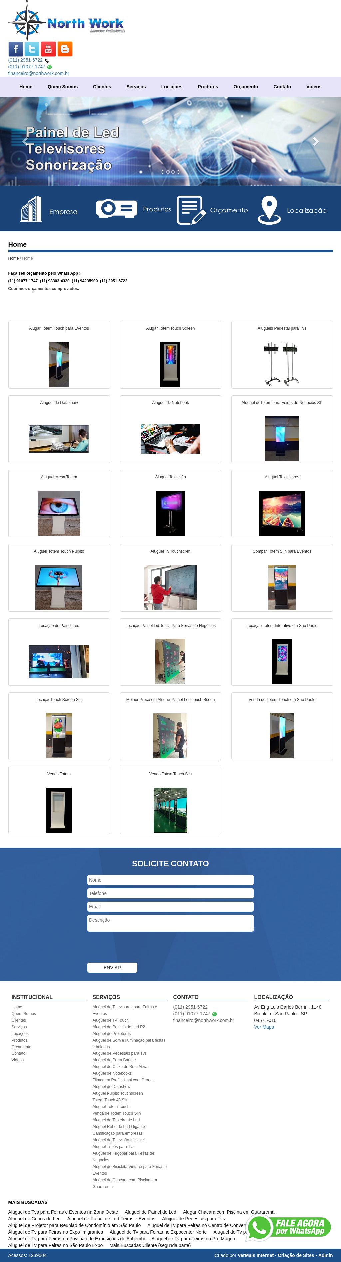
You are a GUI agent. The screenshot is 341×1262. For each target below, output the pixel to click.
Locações (172, 86)
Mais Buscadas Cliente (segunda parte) (150, 1245)
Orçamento (246, 86)
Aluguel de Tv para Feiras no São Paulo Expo (55, 1245)
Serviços (136, 86)
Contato (282, 86)
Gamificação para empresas (118, 1133)
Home (25, 86)
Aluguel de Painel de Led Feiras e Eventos (111, 1218)
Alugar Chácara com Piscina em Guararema (229, 1212)
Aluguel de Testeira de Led (116, 1120)
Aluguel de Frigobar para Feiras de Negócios (123, 1156)
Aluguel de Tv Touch (111, 1020)
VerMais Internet (256, 1255)
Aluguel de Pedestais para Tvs (120, 1053)
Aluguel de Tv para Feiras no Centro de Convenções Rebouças (212, 1225)
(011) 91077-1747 (30, 66)
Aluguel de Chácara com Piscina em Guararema (125, 1183)
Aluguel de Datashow (111, 1086)
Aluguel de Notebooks (112, 1073)
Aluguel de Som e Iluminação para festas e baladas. (129, 1043)
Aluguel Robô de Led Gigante (119, 1126)
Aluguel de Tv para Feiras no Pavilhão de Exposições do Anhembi (76, 1238)
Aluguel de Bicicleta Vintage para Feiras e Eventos (130, 1170)
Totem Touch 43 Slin (111, 1100)
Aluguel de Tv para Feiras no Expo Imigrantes (55, 1232)
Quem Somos (63, 86)
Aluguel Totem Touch (111, 1106)
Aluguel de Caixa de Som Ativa (120, 1066)
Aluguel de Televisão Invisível (119, 1140)
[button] (25, 141)
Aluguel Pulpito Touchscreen (118, 1093)
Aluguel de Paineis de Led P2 (119, 1027)
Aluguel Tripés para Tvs (114, 1146)
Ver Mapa (264, 1027)
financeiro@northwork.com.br (38, 73)
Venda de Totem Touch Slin (117, 1113)
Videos (314, 86)
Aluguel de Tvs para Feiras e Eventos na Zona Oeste (63, 1212)
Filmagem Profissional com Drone (123, 1080)
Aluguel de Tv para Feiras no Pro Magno (193, 1238)
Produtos (208, 86)
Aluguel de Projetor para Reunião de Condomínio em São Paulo (74, 1225)
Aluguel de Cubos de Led (34, 1218)
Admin (325, 1255)
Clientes (102, 86)
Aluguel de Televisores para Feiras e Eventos (125, 1010)
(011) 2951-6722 (29, 60)
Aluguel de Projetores (112, 1033)
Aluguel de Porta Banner (114, 1060)
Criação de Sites (296, 1255)
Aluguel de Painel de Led (150, 1212)
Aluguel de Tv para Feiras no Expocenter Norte (158, 1232)
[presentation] (137, 948)
